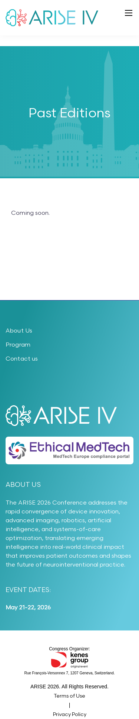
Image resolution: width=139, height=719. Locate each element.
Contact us (22, 358)
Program (18, 344)
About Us (19, 330)
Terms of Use (69, 696)
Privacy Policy (69, 714)
